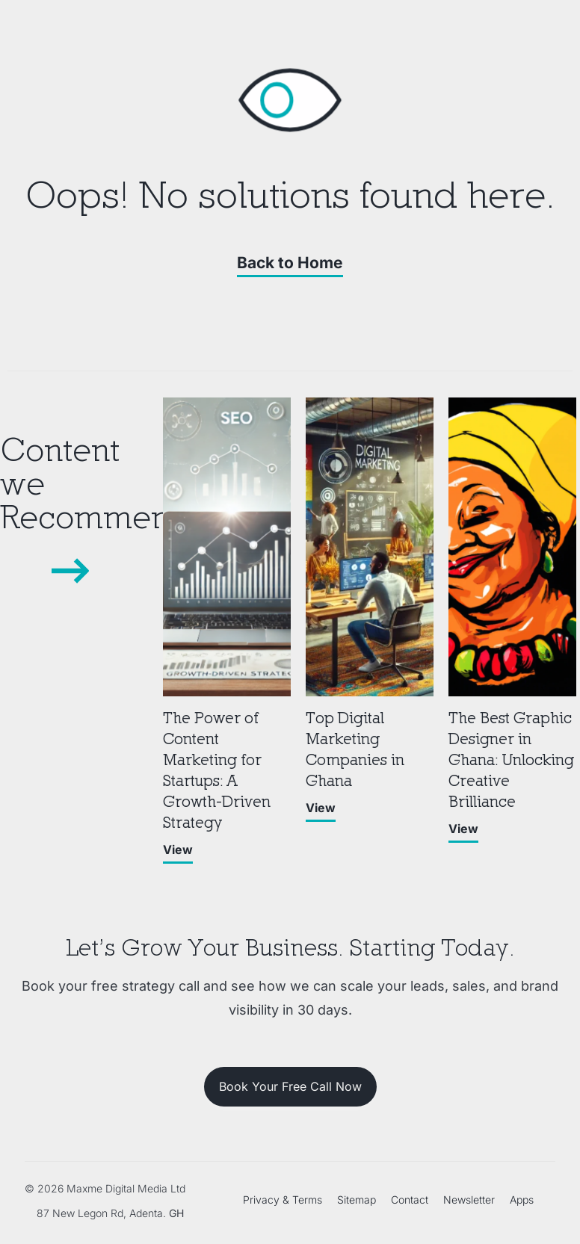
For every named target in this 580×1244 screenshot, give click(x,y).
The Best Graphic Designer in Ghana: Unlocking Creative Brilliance (511, 759)
